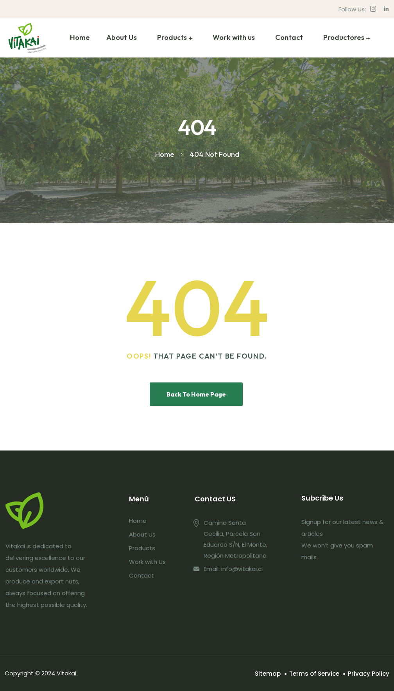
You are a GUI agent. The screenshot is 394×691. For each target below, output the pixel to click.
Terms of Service (314, 673)
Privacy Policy (368, 673)
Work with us (234, 37)
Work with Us (147, 562)
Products (172, 37)
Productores (343, 37)
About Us (121, 37)
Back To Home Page (196, 394)
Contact (289, 37)
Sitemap (268, 673)
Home (80, 37)
